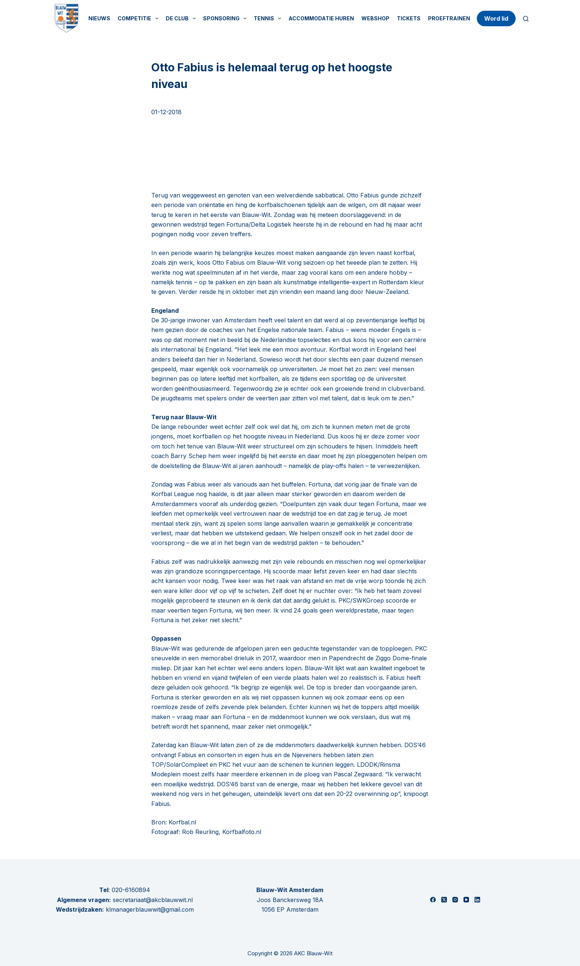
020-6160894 (131, 890)
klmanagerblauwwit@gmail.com (150, 909)
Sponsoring (226, 18)
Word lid (496, 18)
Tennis (269, 18)
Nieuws (99, 18)
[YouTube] (466, 899)
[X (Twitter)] (444, 899)
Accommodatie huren (321, 18)
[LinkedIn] (477, 899)
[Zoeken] (526, 18)
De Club (182, 18)
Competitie (139, 18)
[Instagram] (455, 899)
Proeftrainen (449, 18)
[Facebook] (433, 899)
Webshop (375, 18)
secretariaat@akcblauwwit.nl (152, 900)
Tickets (409, 18)
